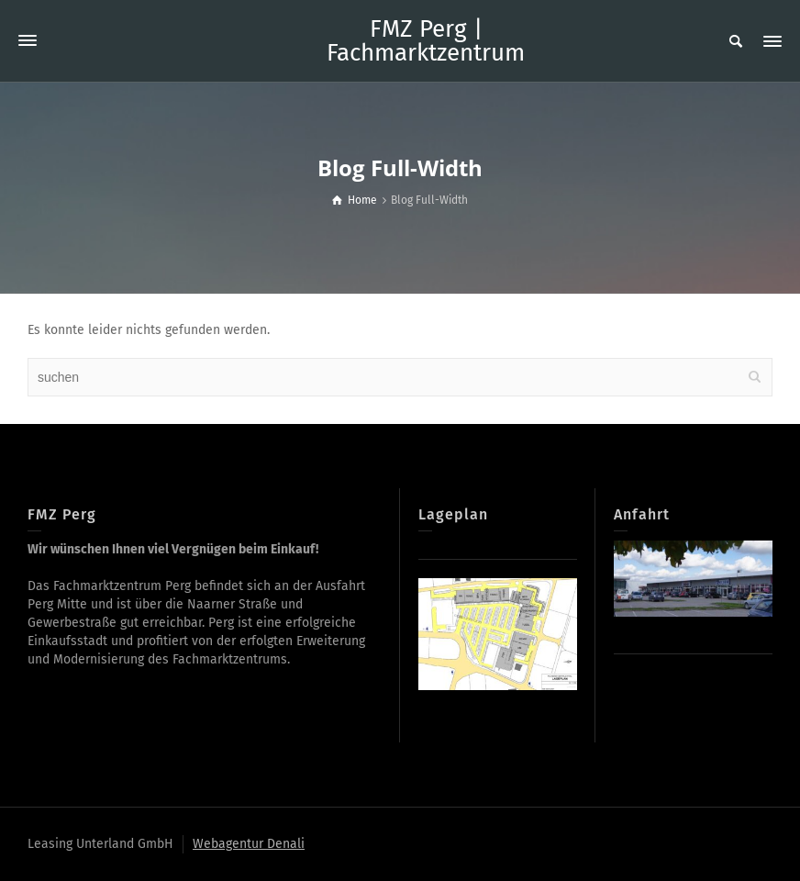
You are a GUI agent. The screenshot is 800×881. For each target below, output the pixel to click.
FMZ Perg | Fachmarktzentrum (426, 41)
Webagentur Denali (249, 844)
